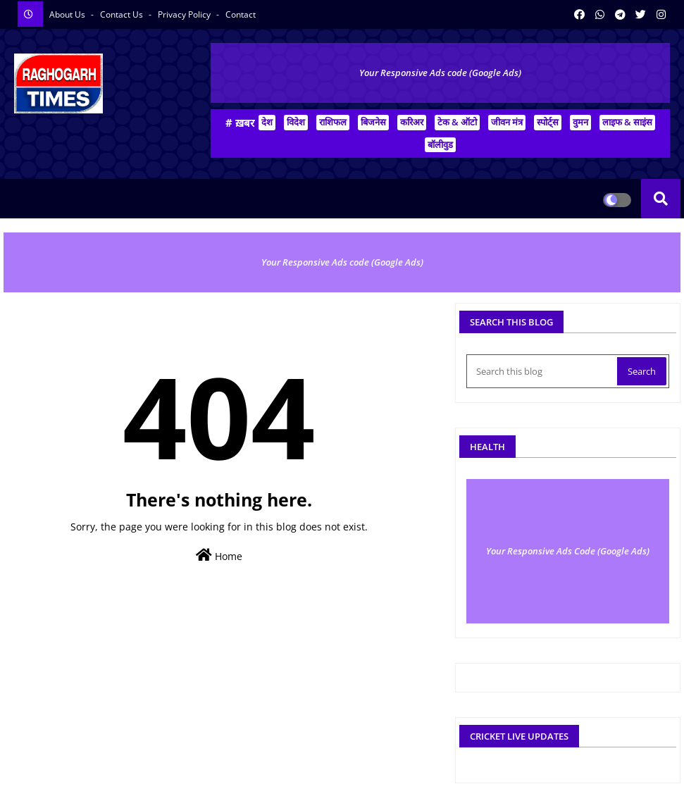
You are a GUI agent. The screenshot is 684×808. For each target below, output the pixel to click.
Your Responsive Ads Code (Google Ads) (567, 551)
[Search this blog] (543, 371)
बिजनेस (373, 122)
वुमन (580, 122)
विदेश (296, 122)
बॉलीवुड (440, 144)
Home (219, 555)
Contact (240, 14)
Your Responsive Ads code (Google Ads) (440, 72)
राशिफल (333, 122)
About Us (68, 14)
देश (267, 122)
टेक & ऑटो (457, 122)
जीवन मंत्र (507, 122)
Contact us (122, 14)
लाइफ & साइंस (627, 122)
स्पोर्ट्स (548, 122)
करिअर (411, 122)
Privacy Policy (185, 14)
